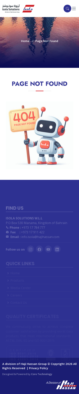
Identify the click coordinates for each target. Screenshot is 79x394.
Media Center (20, 289)
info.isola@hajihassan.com (32, 240)
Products (17, 282)
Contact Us (18, 304)
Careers (16, 297)
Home (25, 41)
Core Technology (41, 374)
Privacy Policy (38, 368)
